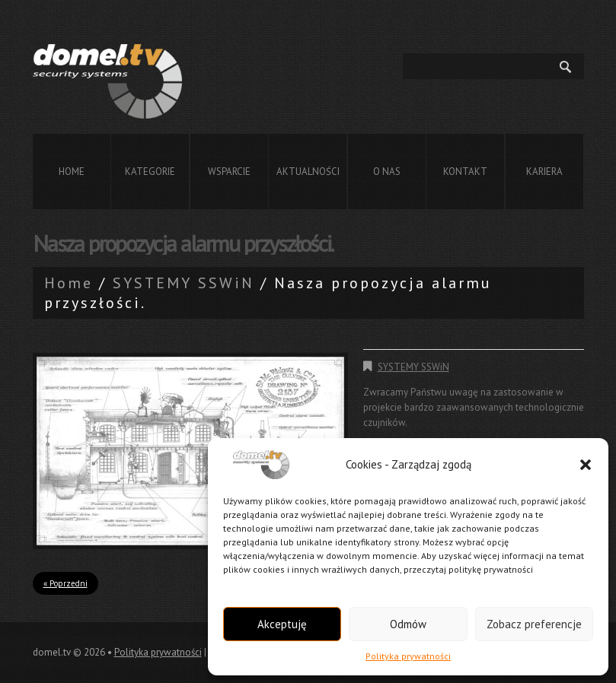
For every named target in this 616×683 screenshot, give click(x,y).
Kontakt (465, 171)
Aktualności (308, 171)
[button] (585, 464)
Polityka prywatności (408, 656)
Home (72, 171)
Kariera (544, 171)
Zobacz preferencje (534, 624)
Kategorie (150, 171)
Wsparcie (229, 171)
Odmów (408, 624)
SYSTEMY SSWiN (183, 283)
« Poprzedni (65, 583)
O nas (387, 171)
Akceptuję (282, 624)
